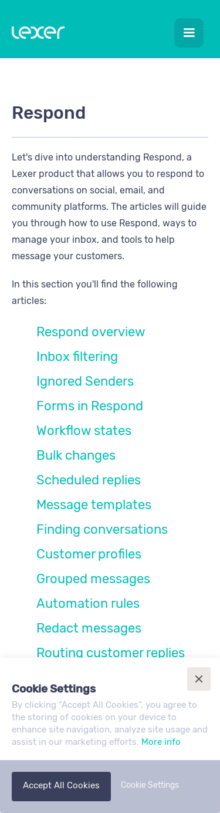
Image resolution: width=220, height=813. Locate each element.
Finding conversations (102, 529)
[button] (189, 33)
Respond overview (90, 332)
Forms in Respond (89, 406)
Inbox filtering (77, 356)
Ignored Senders (85, 381)
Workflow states (83, 431)
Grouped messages (93, 579)
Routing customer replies (110, 653)
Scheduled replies (88, 480)
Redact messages (88, 628)
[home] (35, 35)
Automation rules (88, 603)
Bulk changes (76, 455)
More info (161, 742)
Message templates (93, 505)
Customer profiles (88, 554)
